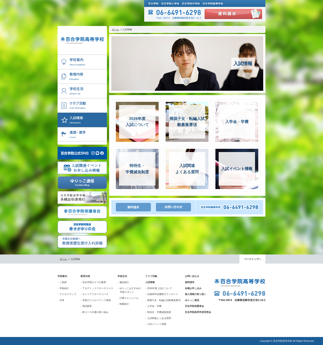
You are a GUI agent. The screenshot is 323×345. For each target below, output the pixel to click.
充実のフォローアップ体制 (96, 300)
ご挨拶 (63, 282)
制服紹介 (124, 304)
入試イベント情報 (156, 324)
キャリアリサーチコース (95, 294)
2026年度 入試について (159, 288)
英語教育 (87, 306)
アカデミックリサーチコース (97, 288)
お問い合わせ (192, 276)
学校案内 (62, 276)
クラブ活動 (151, 276)
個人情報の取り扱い (195, 294)
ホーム (115, 29)
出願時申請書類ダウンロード (162, 294)
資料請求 (189, 282)
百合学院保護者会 (194, 306)
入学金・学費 (154, 306)
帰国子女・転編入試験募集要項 (164, 300)
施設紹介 (124, 282)
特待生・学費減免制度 (159, 312)
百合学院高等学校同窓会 (198, 312)
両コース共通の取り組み (95, 312)
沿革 (62, 300)
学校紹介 (64, 288)
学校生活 (122, 276)
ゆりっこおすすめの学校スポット (130, 290)
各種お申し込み (193, 288)
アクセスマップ (68, 294)
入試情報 (150, 282)
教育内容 (85, 276)
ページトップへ (252, 259)
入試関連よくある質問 (159, 318)
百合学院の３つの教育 (94, 282)
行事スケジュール (129, 298)
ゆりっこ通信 (192, 300)
